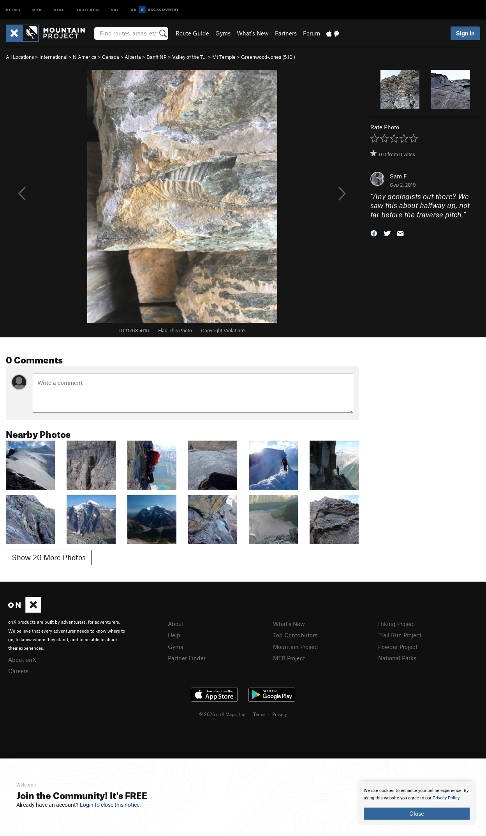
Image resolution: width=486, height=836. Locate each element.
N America (85, 57)
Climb (13, 9)
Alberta (133, 57)
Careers (18, 670)
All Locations (20, 57)
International (53, 57)
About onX (22, 659)
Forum (311, 33)
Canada (110, 57)
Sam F (398, 176)
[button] (373, 232)
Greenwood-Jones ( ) (268, 57)
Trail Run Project (399, 634)
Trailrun (87, 9)
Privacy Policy (446, 798)
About (176, 623)
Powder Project (397, 646)
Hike (59, 9)
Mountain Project (295, 646)
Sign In (465, 33)
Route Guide (192, 33)
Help (174, 634)
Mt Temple (224, 57)
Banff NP (156, 57)
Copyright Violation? (223, 330)
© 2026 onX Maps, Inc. (223, 714)
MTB (37, 9)
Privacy (279, 714)
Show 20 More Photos (49, 557)
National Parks (397, 657)
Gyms (223, 33)
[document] (417, 803)
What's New (253, 33)
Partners (286, 33)
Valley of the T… (189, 57)
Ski (115, 9)
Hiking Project (396, 623)
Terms (259, 714)
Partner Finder (187, 657)
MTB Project (289, 657)
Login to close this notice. (110, 805)
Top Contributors (295, 634)
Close (416, 813)
